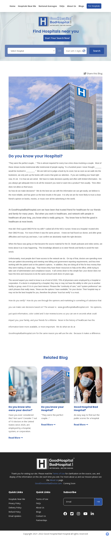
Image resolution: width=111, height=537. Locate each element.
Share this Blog (93, 73)
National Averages (48, 6)
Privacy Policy (15, 503)
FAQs (62, 6)
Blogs (81, 6)
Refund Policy (15, 511)
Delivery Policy (15, 507)
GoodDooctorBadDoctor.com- (48, 483)
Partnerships (41, 520)
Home (12, 6)
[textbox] (31, 51)
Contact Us (41, 516)
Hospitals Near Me (27, 6)
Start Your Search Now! (57, 38)
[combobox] (31, 51)
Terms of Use (59, 473)
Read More (16, 437)
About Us (71, 6)
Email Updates (15, 516)
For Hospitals (94, 6)
